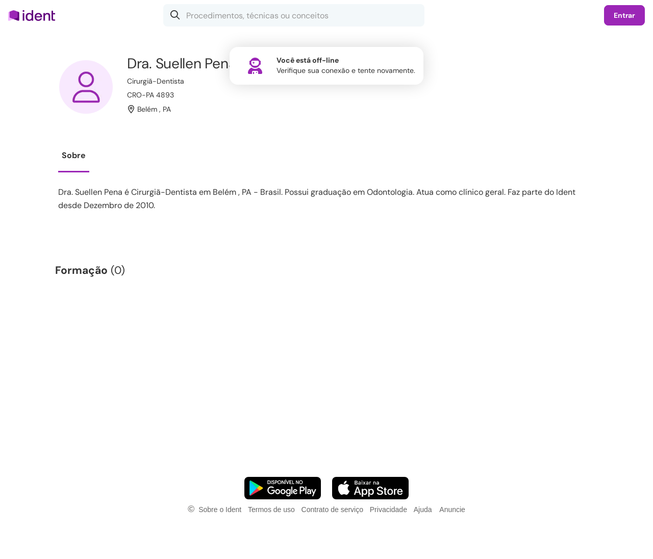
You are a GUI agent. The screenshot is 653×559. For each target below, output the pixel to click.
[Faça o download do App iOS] (370, 488)
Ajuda (423, 509)
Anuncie (452, 509)
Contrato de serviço (332, 509)
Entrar (624, 15)
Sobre (74, 155)
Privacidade (388, 509)
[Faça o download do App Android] (282, 488)
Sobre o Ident (219, 509)
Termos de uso (271, 509)
